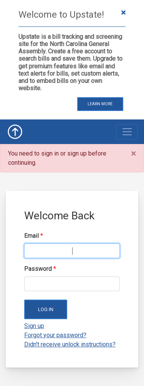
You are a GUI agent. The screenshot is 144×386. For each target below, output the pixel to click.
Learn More (100, 103)
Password (38, 268)
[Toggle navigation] (127, 131)
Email (31, 235)
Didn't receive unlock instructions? (70, 344)
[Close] (133, 153)
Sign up (34, 326)
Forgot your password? (55, 335)
